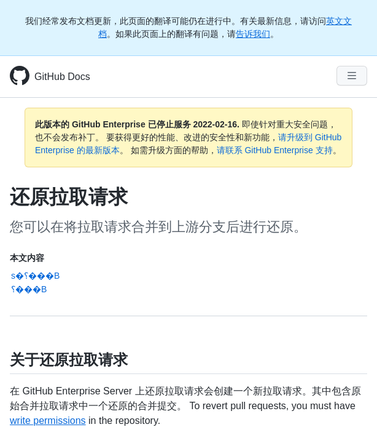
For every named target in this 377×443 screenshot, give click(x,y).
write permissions (48, 420)
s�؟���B (35, 276)
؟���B (29, 289)
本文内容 (27, 258)
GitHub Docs (62, 76)
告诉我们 (253, 34)
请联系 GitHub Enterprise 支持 (275, 150)
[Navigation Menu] (351, 76)
